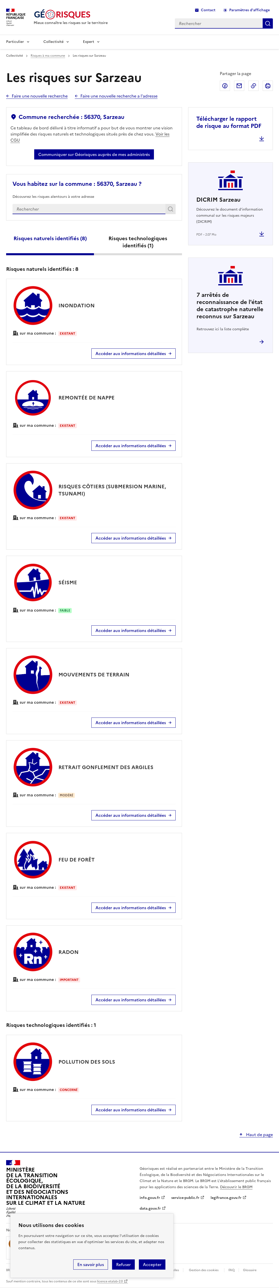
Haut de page (259, 1135)
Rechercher (171, 210)
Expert (88, 41)
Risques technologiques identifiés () (137, 242)
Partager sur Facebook (225, 86)
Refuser (123, 1264)
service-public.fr (185, 1197)
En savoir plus (90, 1264)
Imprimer (268, 86)
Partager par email (239, 86)
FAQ (231, 1270)
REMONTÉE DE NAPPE (86, 398)
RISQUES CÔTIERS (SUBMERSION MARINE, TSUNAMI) (112, 490)
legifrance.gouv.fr (226, 1197)
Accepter (152, 1264)
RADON (68, 952)
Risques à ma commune (48, 55)
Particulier (15, 41)
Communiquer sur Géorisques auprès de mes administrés (94, 154)
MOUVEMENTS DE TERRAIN (93, 674)
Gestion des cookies (204, 1270)
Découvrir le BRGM (236, 1187)
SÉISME (67, 582)
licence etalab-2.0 (110, 1281)
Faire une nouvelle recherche (40, 96)
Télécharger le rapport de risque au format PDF (228, 122)
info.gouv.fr (150, 1197)
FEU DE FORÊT (76, 860)
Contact (208, 10)
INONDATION (76, 305)
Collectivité (53, 41)
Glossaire (250, 1270)
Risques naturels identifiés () (50, 238)
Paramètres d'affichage (249, 10)
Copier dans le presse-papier (253, 86)
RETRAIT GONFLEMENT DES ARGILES (105, 767)
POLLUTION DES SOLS (86, 1062)
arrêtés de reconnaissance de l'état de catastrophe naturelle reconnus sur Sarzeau (230, 306)
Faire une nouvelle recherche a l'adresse (118, 96)
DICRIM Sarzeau (218, 200)
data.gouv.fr (150, 1208)
